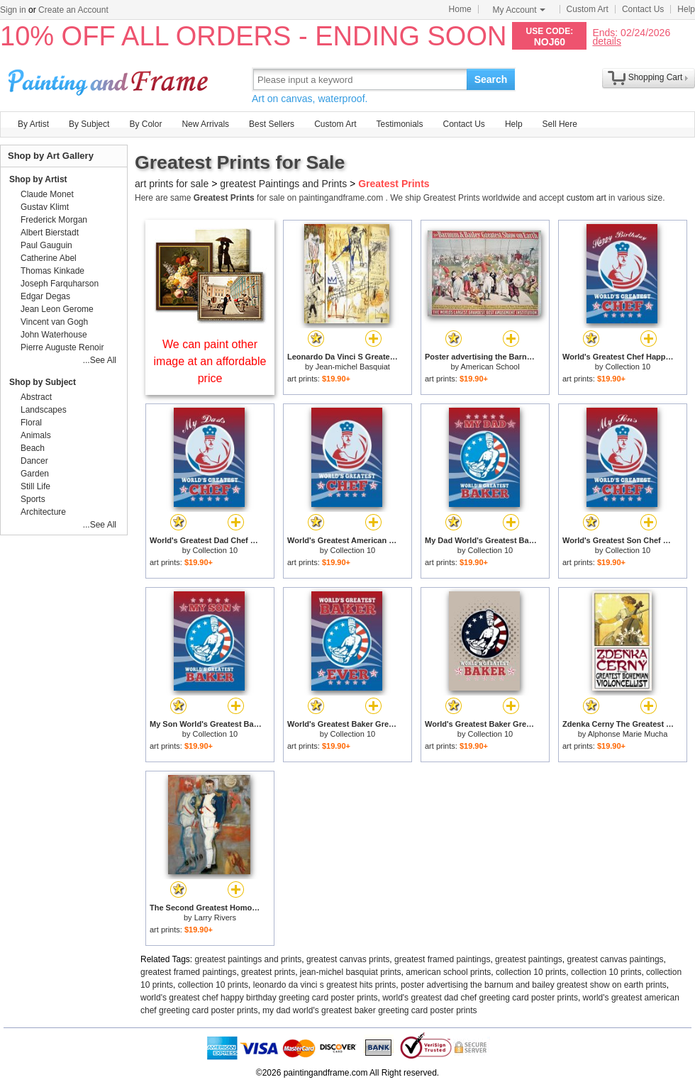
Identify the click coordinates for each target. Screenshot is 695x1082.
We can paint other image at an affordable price (210, 361)
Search (491, 79)
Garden (35, 474)
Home (460, 9)
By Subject (89, 124)
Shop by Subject (42, 382)
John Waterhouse (54, 335)
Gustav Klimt (45, 207)
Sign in (13, 10)
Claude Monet (47, 194)
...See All (99, 360)
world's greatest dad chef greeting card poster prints (480, 998)
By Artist (33, 124)
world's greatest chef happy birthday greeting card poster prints (258, 998)
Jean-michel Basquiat (353, 366)
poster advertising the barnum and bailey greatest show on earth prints (534, 985)
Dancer (34, 461)
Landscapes (44, 410)
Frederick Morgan (54, 220)
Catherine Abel (49, 258)
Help (686, 9)
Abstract (36, 397)
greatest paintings (528, 959)
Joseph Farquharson (60, 284)
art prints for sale (171, 183)
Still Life (35, 486)
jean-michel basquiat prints (350, 972)
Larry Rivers (215, 917)
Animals (36, 435)
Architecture (43, 512)
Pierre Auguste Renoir (62, 347)
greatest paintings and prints (248, 959)
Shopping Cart (655, 77)
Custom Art (587, 9)
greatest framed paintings (442, 959)
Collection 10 (628, 366)
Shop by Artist (38, 179)
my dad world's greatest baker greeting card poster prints (369, 1010)
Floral (31, 423)
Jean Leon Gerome (57, 309)
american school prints (448, 972)
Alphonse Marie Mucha (628, 734)
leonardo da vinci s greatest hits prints (324, 985)
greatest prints (268, 972)
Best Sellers (271, 124)
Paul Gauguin (46, 245)
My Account (519, 10)
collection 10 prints (531, 972)
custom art (586, 198)
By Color (145, 124)
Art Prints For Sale (110, 79)
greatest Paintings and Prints (283, 183)
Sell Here (560, 124)
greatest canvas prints (347, 959)
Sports (33, 499)
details (606, 40)
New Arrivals (205, 124)
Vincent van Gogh (54, 322)
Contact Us (643, 9)
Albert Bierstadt (50, 233)
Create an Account (73, 10)
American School (489, 366)
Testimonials (399, 124)
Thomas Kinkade (52, 271)
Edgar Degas (45, 296)
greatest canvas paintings (615, 959)
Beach (33, 448)
